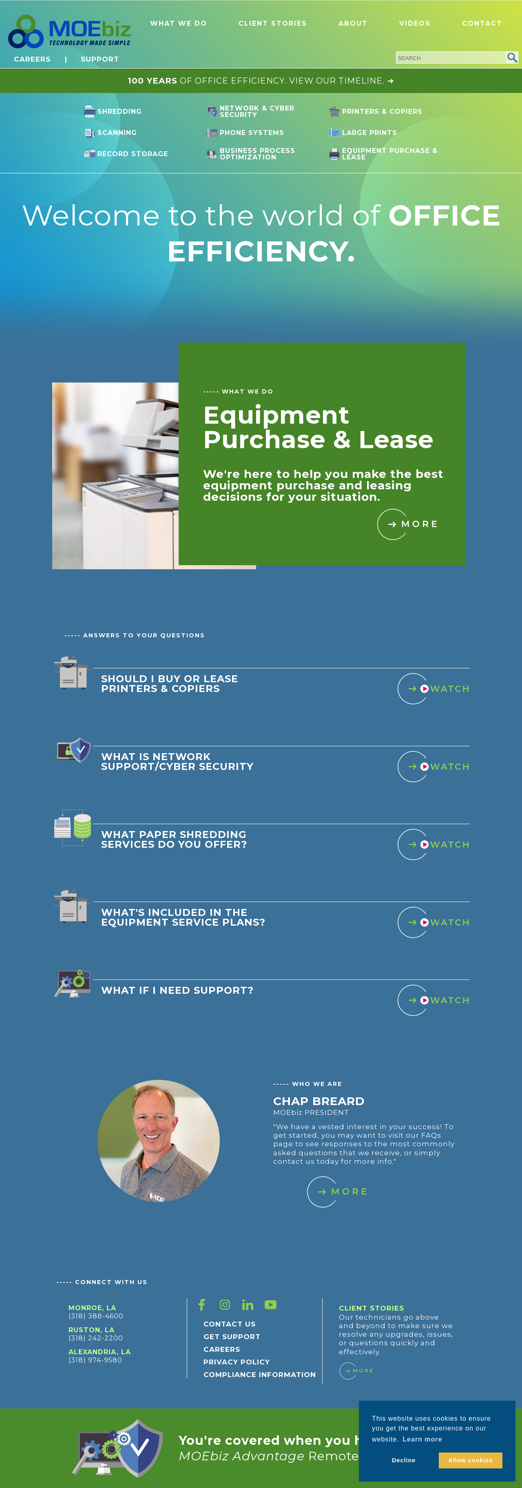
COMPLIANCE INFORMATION (259, 1375)
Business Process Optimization (257, 154)
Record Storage (132, 154)
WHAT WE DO (178, 23)
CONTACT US (229, 1324)
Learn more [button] (422, 1439)
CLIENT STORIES (273, 23)
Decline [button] (404, 1460)
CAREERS (32, 59)
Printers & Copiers (382, 111)
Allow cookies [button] (470, 1460)
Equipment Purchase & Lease (390, 154)
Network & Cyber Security (257, 111)
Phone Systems (252, 133)
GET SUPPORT (232, 1337)
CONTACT (482, 23)
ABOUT (353, 23)
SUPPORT (100, 59)
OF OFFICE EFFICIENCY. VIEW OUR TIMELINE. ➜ (261, 81)
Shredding (119, 111)
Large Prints (369, 133)
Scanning (117, 133)
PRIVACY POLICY (236, 1362)
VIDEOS (415, 23)
